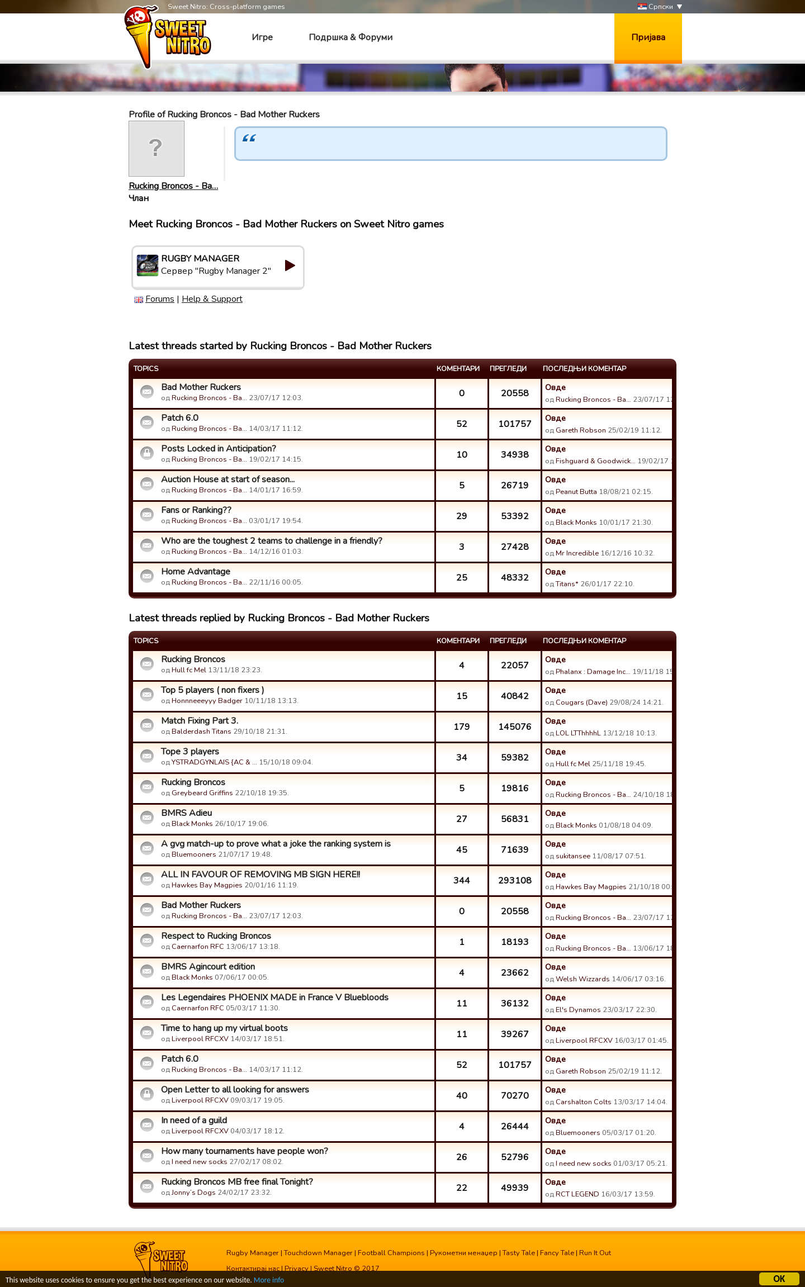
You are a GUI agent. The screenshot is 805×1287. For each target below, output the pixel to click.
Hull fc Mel (189, 670)
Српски (655, 7)
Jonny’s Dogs (194, 1193)
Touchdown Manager (318, 1253)
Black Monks (576, 522)
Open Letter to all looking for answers (235, 1090)
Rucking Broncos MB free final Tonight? (237, 1182)
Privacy (297, 1269)
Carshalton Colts (584, 1102)
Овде (555, 387)
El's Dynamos (578, 1010)
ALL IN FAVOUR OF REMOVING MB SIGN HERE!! (260, 874)
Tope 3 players (190, 752)
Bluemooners (194, 854)
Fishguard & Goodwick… (596, 461)
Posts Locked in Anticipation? (218, 449)
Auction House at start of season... (228, 479)
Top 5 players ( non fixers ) (212, 690)
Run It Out (595, 1253)
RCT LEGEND (577, 1194)
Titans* (567, 584)
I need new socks (200, 1162)
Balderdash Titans (201, 731)
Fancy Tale (557, 1253)
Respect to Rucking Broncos (216, 936)
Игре (262, 37)
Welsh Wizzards (583, 979)
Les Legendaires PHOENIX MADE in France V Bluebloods (275, 997)
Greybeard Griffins (202, 793)
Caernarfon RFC (198, 947)
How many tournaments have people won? (244, 1151)
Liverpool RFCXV (200, 1039)
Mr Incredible (577, 553)
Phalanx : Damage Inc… (593, 672)
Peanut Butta (576, 492)
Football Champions (391, 1253)
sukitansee (573, 856)
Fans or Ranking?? (196, 510)
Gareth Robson (581, 430)
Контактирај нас (253, 1269)
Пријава (648, 37)
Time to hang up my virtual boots (224, 1028)
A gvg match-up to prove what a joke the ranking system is (276, 844)
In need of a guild (194, 1120)
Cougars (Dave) (582, 702)
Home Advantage (195, 572)
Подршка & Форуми (350, 37)
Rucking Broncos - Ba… (173, 186)
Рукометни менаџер (464, 1253)
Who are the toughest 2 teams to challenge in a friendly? (271, 541)
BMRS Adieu (186, 813)
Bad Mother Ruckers (201, 387)
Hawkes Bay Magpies (207, 885)
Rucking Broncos (193, 659)
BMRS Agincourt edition (208, 967)
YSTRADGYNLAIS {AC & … (214, 762)
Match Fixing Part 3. (199, 721)
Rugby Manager (252, 1253)
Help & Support (212, 299)
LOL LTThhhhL (578, 733)
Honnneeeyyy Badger (207, 701)
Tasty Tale (519, 1253)
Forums (159, 299)
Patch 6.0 (179, 418)
